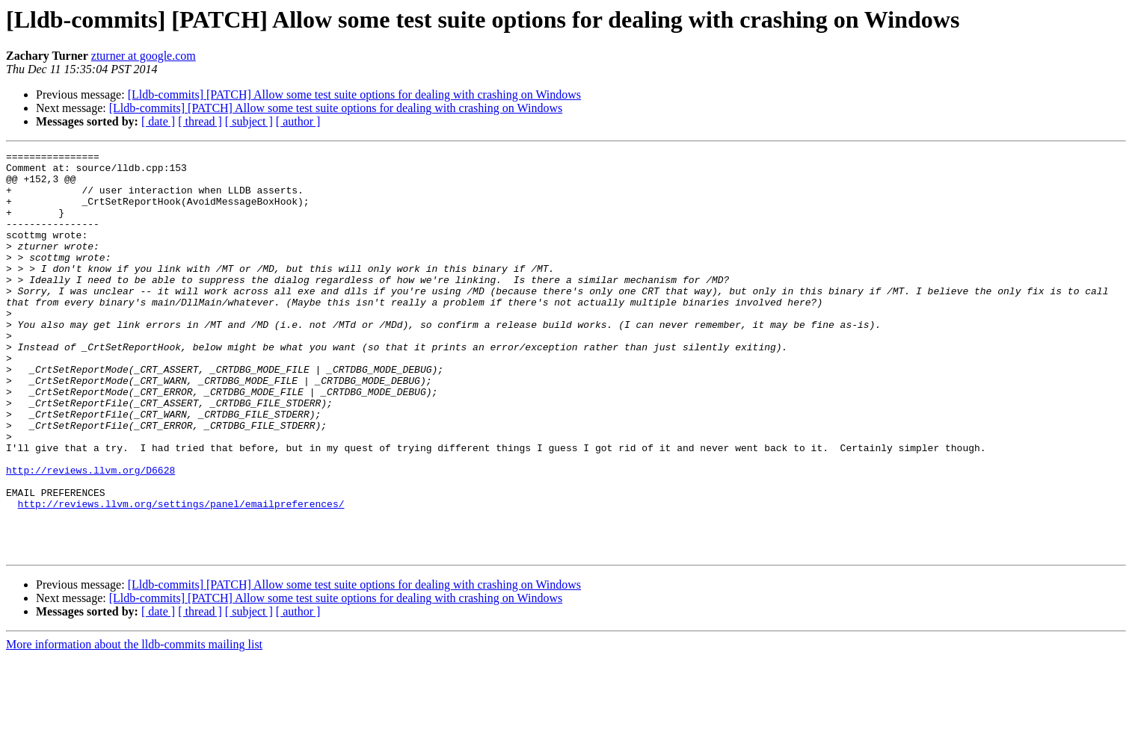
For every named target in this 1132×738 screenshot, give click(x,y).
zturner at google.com (143, 55)
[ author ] (298, 121)
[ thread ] (200, 121)
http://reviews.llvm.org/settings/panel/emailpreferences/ (181, 575)
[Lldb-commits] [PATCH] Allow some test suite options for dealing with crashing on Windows (354, 94)
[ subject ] (249, 121)
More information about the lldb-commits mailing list (134, 725)
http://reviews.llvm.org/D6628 (90, 535)
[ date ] (158, 121)
